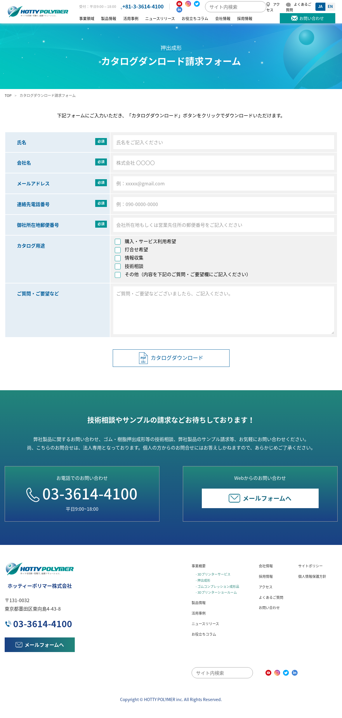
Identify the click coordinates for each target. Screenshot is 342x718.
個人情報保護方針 (312, 576)
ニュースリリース (160, 18)
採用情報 (244, 18)
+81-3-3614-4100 (143, 6)
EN (330, 6)
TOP (8, 95)
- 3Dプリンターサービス (213, 574)
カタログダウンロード (171, 358)
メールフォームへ (260, 498)
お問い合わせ (269, 607)
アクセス (265, 587)
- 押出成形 (203, 580)
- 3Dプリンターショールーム (216, 592)
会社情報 (222, 18)
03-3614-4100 (82, 493)
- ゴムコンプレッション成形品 (217, 586)
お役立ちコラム (195, 18)
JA (320, 6)
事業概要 (199, 566)
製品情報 (108, 18)
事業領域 (86, 18)
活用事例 (130, 18)
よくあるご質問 (271, 597)
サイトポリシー (310, 566)
